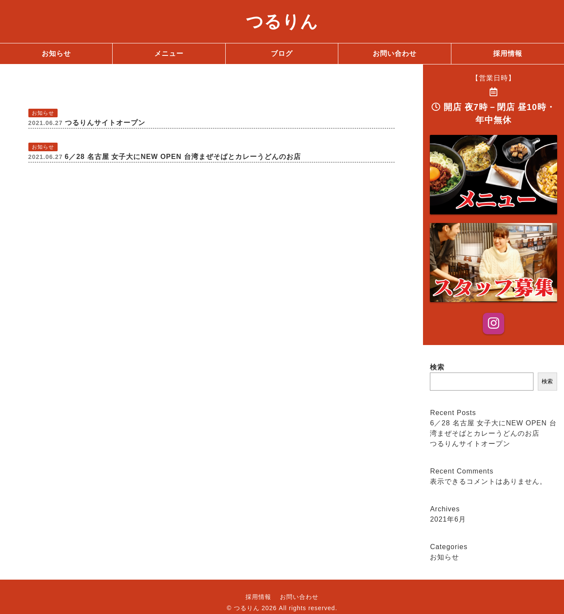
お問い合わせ (299, 596)
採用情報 (258, 596)
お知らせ (444, 557)
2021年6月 (448, 519)
